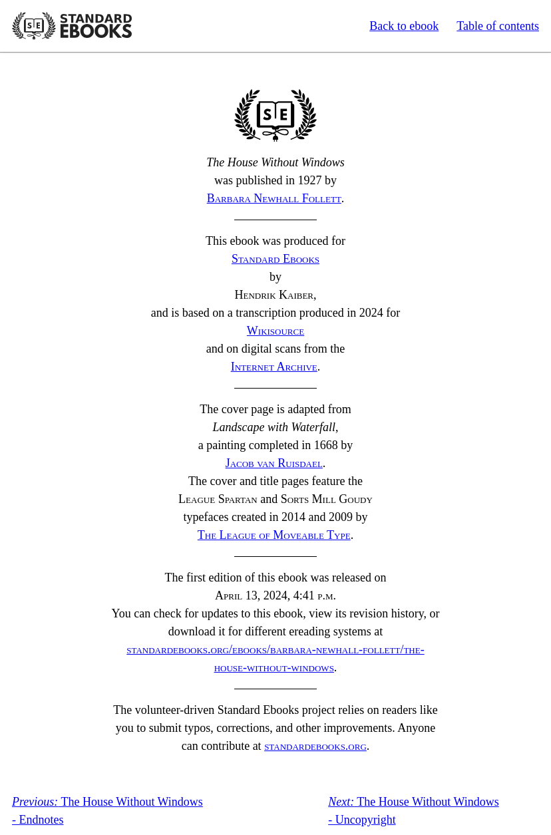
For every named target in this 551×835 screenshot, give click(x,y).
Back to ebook (404, 26)
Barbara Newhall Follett (274, 198)
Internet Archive (274, 366)
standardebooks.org (315, 745)
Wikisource (275, 330)
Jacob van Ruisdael (274, 463)
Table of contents (498, 26)
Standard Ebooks (72, 26)
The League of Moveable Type (274, 535)
